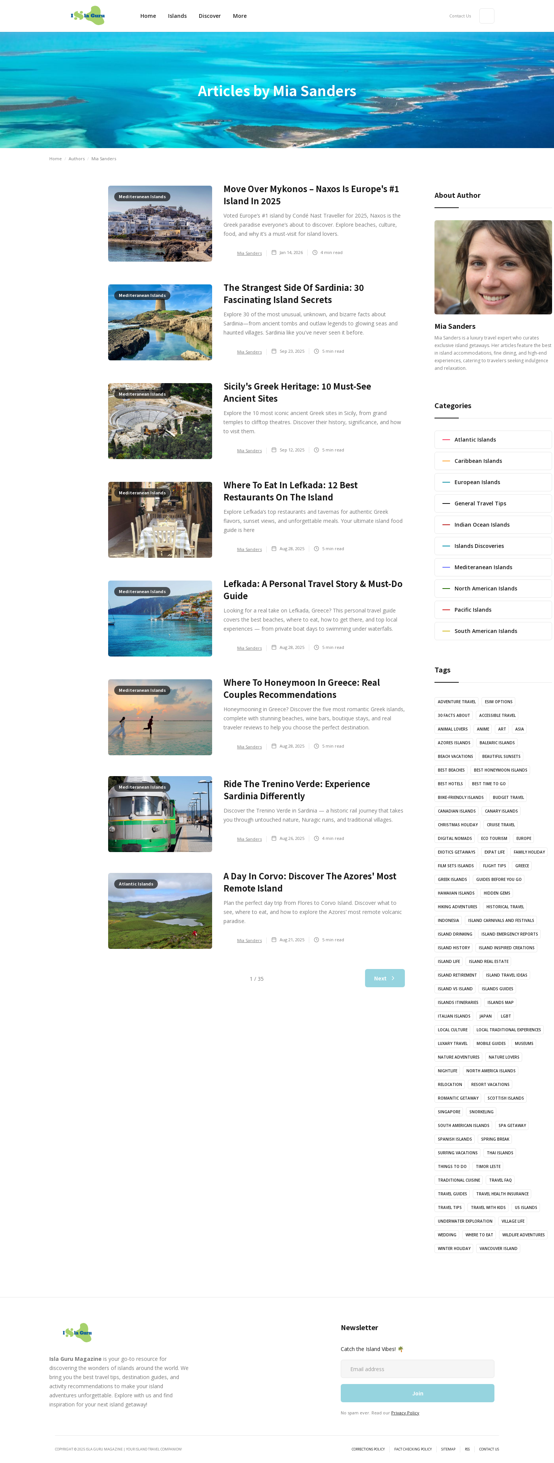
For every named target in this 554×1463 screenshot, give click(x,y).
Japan (486, 1016)
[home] (87, 16)
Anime (483, 729)
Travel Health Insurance (502, 1193)
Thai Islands (500, 1152)
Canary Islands (501, 811)
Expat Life (495, 852)
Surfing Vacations (458, 1152)
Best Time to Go (489, 783)
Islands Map (501, 1002)
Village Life (513, 1221)
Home (148, 15)
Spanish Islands (455, 1139)
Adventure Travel (457, 701)
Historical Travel (505, 906)
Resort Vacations (490, 1084)
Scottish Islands (506, 1098)
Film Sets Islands (456, 865)
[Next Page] (385, 978)
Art (502, 729)
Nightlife (447, 1070)
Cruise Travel (501, 824)
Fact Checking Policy (413, 1449)
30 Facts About (454, 715)
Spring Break (495, 1139)
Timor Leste (488, 1166)
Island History (454, 947)
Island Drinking (455, 934)
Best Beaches (451, 770)
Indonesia (448, 920)
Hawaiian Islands (456, 893)
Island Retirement (457, 975)
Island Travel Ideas (506, 975)
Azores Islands (454, 742)
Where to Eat (479, 1234)
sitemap (448, 1449)
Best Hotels (450, 783)
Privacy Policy (405, 1413)
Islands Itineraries (458, 1002)
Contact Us (460, 16)
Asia (519, 729)
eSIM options (499, 701)
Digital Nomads (455, 838)
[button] (210, 16)
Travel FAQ (500, 1180)
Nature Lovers (504, 1057)
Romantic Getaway (458, 1098)
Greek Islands (452, 879)
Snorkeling (481, 1111)
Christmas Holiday (458, 824)
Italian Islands (454, 1016)
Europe (523, 838)
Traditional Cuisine (459, 1180)
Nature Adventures (459, 1057)
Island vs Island (455, 988)
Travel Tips (450, 1207)
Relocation (450, 1084)
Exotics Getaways (456, 852)
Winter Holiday (454, 1248)
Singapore (449, 1111)
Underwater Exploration (465, 1221)
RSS (467, 1449)
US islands (526, 1207)
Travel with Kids (488, 1207)
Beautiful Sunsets (501, 756)
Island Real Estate (488, 961)
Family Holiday (529, 852)
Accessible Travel (497, 715)
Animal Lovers (453, 729)
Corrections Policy (368, 1449)
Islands (177, 15)
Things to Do (452, 1166)
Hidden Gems (497, 893)
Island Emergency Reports (510, 934)
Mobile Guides (491, 1043)
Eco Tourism (494, 838)
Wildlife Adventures (523, 1234)
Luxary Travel (452, 1043)
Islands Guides (497, 988)
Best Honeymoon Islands (500, 770)
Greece (522, 865)
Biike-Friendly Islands (461, 797)
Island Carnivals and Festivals (501, 920)
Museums (524, 1043)
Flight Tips (494, 865)
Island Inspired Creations (507, 947)
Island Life (449, 961)
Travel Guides (452, 1193)
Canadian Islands (457, 811)
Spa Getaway (512, 1125)
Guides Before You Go (499, 879)
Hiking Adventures (457, 906)
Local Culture (452, 1029)
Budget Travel (508, 797)
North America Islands (491, 1070)
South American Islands (463, 1125)
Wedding (447, 1234)
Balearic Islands (497, 742)
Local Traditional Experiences (509, 1029)
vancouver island (499, 1248)
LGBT (506, 1016)
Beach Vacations (455, 756)
